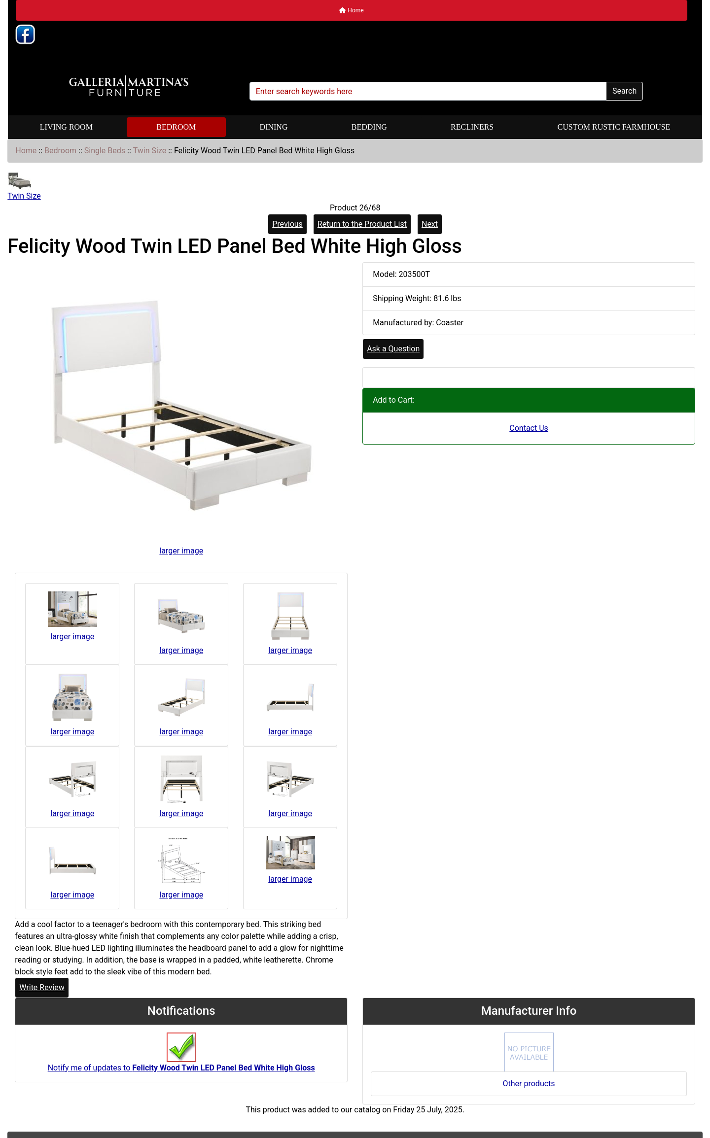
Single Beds (104, 150)
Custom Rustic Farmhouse (614, 127)
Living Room (66, 127)
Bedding (369, 127)
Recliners (472, 127)
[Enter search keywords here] (427, 91)
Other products (529, 1083)
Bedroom (176, 127)
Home (351, 10)
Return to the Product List (362, 224)
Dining (274, 127)
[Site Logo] (129, 86)
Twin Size (150, 150)
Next (430, 224)
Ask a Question (393, 348)
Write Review (41, 987)
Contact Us (528, 428)
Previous (287, 224)
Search (624, 91)
